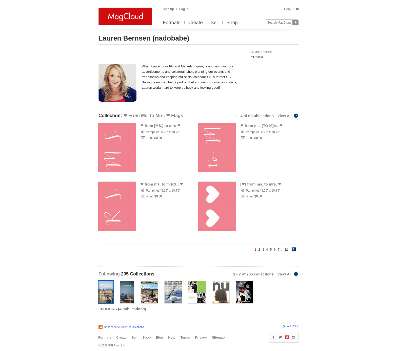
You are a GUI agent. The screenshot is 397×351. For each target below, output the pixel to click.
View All (288, 116)
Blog (159, 337)
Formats (172, 22)
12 (286, 249)
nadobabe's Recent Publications (124, 326)
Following (109, 273)
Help (287, 9)
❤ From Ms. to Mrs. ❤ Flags (153, 115)
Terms (185, 337)
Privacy (201, 337)
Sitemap (218, 337)
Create (195, 22)
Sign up (168, 9)
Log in (183, 9)
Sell (215, 22)
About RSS (290, 326)
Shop (231, 22)
